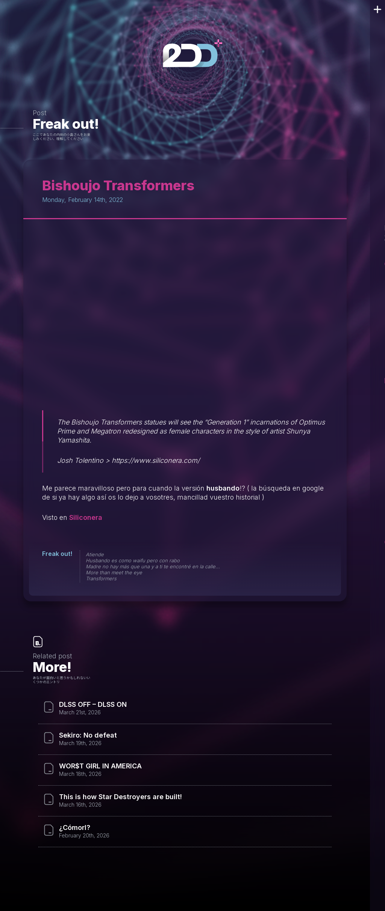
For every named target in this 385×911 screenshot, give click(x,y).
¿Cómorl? (74, 827)
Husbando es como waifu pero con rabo (133, 560)
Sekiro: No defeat (88, 735)
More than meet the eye (114, 572)
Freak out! (66, 124)
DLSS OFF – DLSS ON (93, 704)
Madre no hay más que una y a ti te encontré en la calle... (153, 566)
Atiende (95, 554)
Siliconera (85, 517)
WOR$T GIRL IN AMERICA (100, 766)
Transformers (101, 578)
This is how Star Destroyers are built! (120, 797)
